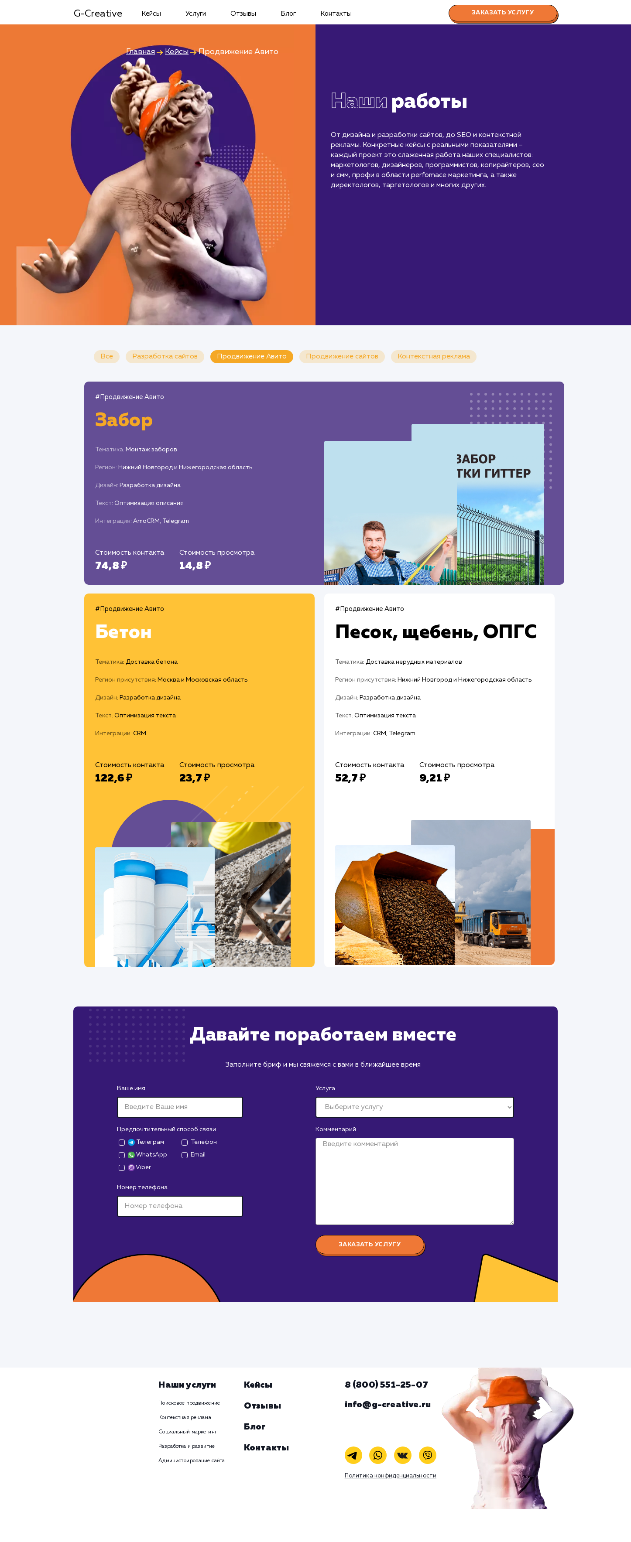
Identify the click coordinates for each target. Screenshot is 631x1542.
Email (198, 1155)
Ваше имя (131, 1088)
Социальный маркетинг (187, 1432)
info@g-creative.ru (388, 1404)
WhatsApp (147, 1155)
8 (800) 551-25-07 (386, 1385)
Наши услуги (187, 1385)
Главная (140, 52)
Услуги (195, 13)
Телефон (204, 1142)
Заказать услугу (503, 13)
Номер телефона (142, 1187)
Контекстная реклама (434, 356)
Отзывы (243, 13)
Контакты (336, 13)
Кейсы (151, 13)
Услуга (325, 1088)
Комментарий (336, 1129)
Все (106, 356)
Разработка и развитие (186, 1446)
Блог (288, 13)
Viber (139, 1167)
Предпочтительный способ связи (166, 1129)
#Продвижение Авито (129, 397)
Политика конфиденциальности (391, 1476)
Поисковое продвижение (189, 1403)
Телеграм (146, 1142)
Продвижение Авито (252, 356)
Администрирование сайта (191, 1461)
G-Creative (98, 14)
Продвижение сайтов (342, 356)
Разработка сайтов (165, 356)
